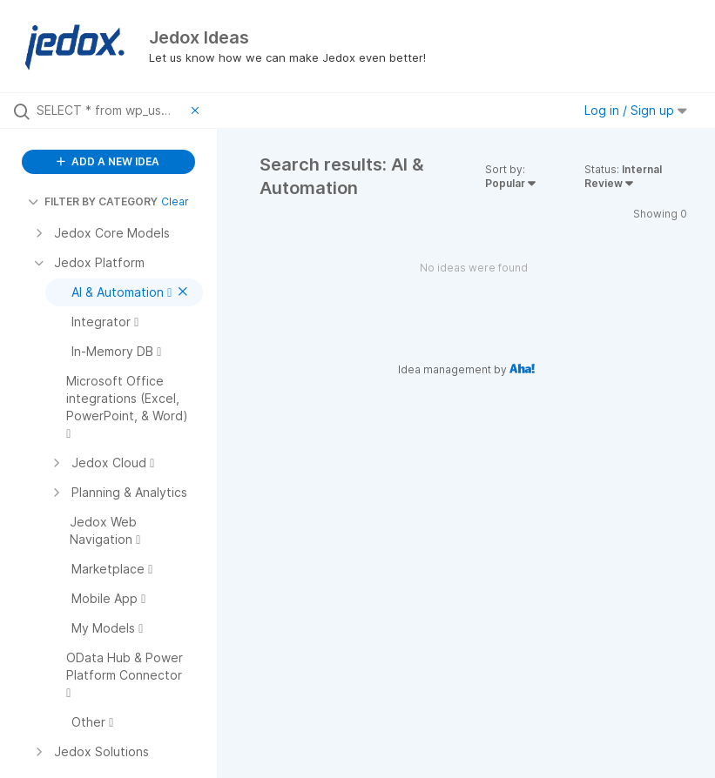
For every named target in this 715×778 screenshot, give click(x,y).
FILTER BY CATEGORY (93, 201)
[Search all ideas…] (110, 110)
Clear (175, 201)
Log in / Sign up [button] (635, 110)
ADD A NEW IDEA (108, 161)
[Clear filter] (198, 110)
